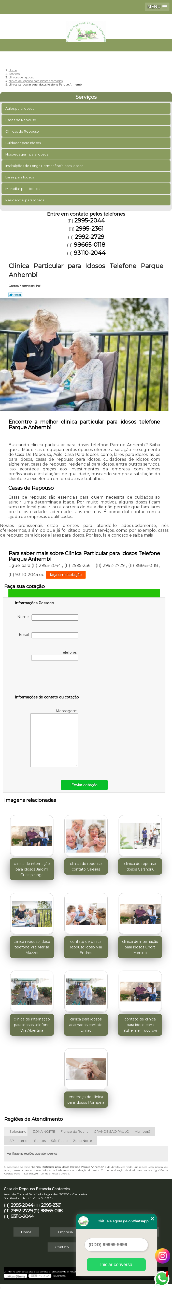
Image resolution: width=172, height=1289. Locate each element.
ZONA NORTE (44, 1131)
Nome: (47, 617)
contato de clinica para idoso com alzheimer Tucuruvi (140, 1025)
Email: (48, 635)
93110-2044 (89, 252)
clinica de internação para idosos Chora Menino (140, 947)
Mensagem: (54, 738)
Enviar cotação (84, 785)
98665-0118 (89, 244)
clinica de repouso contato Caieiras (86, 866)
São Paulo (59, 1141)
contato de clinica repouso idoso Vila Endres (86, 947)
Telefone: (55, 655)
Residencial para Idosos (25, 200)
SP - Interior (19, 1141)
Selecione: (18, 1131)
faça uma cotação (66, 574)
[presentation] (47, 679)
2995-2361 (90, 228)
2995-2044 (89, 220)
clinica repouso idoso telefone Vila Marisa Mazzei (31, 947)
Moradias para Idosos (23, 189)
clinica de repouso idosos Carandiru (140, 866)
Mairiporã (142, 1131)
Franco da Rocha (75, 1131)
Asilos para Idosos (20, 108)
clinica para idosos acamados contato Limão (86, 1025)
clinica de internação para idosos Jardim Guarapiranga (32, 869)
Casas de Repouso (21, 120)
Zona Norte (82, 1141)
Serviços (86, 97)
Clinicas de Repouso (22, 131)
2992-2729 (89, 236)
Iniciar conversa (116, 1264)
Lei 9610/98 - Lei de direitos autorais (46, 1173)
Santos (40, 1141)
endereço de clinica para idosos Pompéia (85, 1100)
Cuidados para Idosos (23, 143)
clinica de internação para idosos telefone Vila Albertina (32, 1025)
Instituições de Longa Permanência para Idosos (44, 166)
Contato (62, 1247)
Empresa (65, 1232)
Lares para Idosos (20, 177)
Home (26, 1232)
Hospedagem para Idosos (27, 154)
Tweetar (15, 294)
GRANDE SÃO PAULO (111, 1131)
